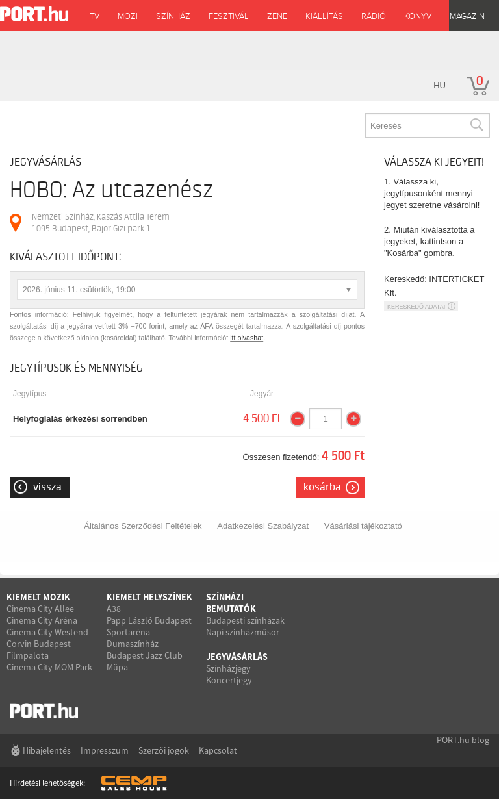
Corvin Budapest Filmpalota (38, 649)
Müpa (117, 667)
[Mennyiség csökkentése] (297, 419)
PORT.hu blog (463, 740)
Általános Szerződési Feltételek (142, 526)
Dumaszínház (133, 644)
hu (439, 85)
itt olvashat (246, 338)
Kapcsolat (218, 750)
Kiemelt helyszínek (149, 597)
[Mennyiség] (325, 419)
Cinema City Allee (40, 609)
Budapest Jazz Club (145, 655)
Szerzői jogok (163, 750)
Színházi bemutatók (231, 603)
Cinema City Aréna (41, 620)
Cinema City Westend (47, 632)
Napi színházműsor (242, 632)
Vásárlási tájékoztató (363, 526)
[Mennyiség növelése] (353, 419)
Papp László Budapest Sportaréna (149, 626)
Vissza (47, 487)
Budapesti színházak (245, 620)
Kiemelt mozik (38, 597)
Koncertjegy (229, 680)
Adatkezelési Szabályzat (263, 526)
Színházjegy (228, 668)
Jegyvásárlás (237, 657)
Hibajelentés (47, 750)
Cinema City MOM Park (49, 667)
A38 (114, 609)
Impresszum (105, 750)
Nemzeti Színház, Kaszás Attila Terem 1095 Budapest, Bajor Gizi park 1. (101, 222)
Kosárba (322, 487)
